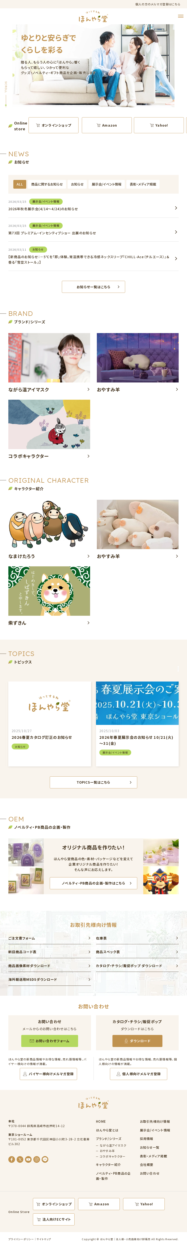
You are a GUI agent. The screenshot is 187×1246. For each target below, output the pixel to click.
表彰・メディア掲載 (143, 184)
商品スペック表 (108, 951)
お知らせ (77, 184)
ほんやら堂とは (107, 1130)
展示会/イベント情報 (106, 184)
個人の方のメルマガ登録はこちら (157, 4)
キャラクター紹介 (108, 1164)
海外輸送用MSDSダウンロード (32, 979)
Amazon (109, 125)
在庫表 (101, 938)
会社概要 (146, 1164)
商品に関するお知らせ (47, 184)
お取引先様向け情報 (155, 1121)
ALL (20, 184)
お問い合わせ (150, 1173)
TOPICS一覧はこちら (93, 782)
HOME (101, 1121)
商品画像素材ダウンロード (29, 965)
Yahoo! (162, 125)
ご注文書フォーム (21, 938)
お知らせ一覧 (150, 1147)
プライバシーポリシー (21, 1239)
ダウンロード (140, 1040)
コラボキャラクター (113, 1156)
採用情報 (146, 1138)
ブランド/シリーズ (109, 1138)
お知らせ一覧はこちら (93, 286)
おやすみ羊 (107, 1151)
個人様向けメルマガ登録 (141, 1073)
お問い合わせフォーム (53, 1040)
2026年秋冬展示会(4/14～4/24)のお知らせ (43, 205)
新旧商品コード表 (22, 951)
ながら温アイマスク (113, 1145)
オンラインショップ (56, 125)
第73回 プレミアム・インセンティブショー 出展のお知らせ (52, 229)
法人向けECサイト (56, 1219)
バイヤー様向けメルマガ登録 (51, 1073)
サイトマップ (44, 1239)
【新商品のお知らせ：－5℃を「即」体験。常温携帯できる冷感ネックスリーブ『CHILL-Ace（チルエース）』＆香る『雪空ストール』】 (88, 256)
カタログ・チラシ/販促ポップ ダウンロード (129, 965)
